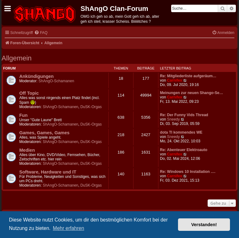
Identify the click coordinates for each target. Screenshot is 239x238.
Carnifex (174, 80)
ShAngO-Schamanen (56, 81)
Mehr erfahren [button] (68, 228)
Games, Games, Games (44, 132)
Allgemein (17, 58)
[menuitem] (40, 33)
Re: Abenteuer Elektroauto (183, 150)
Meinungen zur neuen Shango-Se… (191, 93)
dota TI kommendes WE (181, 132)
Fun (23, 115)
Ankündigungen (36, 76)
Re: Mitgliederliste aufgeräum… (188, 76)
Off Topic (29, 93)
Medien (27, 150)
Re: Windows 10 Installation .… (188, 171)
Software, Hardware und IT (47, 171)
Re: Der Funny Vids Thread (184, 115)
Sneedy (173, 119)
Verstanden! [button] (204, 224)
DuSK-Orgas (91, 107)
